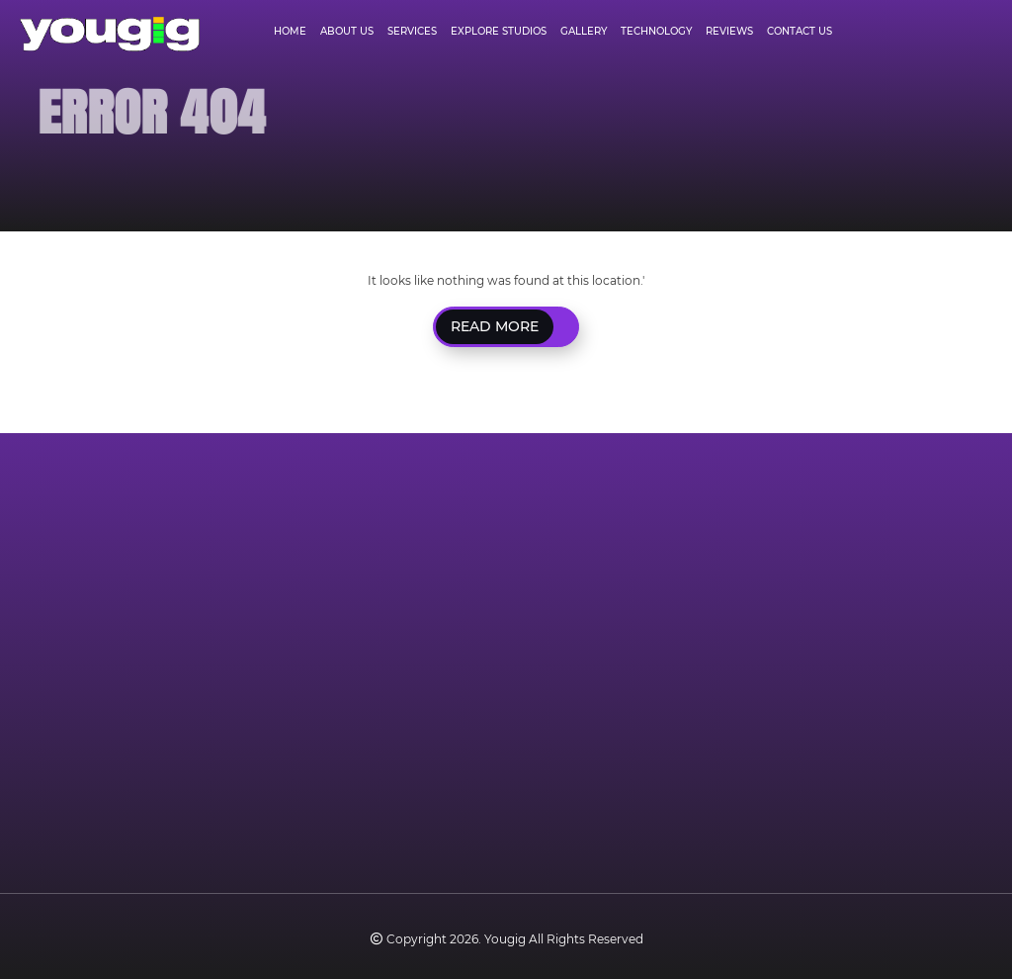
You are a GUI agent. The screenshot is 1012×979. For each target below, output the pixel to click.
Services (412, 31)
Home (290, 31)
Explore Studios (499, 31)
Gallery (583, 31)
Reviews (729, 31)
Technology (656, 31)
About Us (347, 31)
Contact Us (799, 31)
